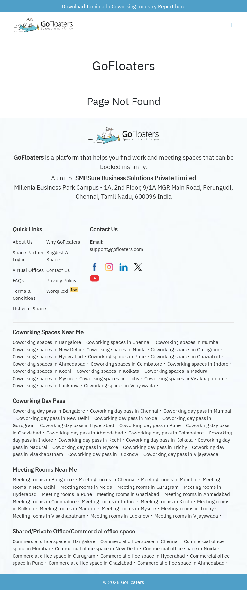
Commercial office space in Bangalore (54, 541)
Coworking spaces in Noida (116, 349)
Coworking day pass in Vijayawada (180, 454)
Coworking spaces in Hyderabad (48, 356)
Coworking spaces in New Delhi (47, 349)
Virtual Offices (28, 270)
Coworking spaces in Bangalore (47, 342)
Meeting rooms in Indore (108, 501)
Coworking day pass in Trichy (155, 447)
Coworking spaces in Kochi (42, 371)
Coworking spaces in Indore (197, 364)
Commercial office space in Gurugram (54, 556)
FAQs (18, 280)
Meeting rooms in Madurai (68, 508)
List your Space (29, 309)
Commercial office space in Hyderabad (142, 556)
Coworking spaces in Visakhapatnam (184, 378)
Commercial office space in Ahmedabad (180, 563)
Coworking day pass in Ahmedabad (84, 433)
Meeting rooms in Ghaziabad (128, 494)
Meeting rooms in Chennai (107, 480)
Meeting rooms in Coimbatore (45, 501)
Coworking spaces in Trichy (109, 378)
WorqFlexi (62, 291)
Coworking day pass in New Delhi (52, 418)
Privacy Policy (61, 280)
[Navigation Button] (232, 25)
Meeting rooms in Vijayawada (186, 516)
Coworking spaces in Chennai (118, 342)
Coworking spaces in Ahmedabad (49, 364)
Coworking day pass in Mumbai (197, 411)
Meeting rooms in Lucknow (119, 516)
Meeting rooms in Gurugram (147, 487)
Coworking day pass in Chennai (124, 411)
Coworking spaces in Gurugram (185, 349)
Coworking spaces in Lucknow (46, 385)
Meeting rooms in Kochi (166, 501)
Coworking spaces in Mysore (43, 378)
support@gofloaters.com (116, 249)
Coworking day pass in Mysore (85, 447)
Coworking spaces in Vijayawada (119, 385)
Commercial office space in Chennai (139, 541)
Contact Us (58, 270)
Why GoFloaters (63, 242)
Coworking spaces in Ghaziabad (185, 356)
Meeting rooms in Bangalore (43, 480)
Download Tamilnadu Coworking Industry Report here (124, 6)
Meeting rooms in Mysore (129, 508)
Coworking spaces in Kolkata (108, 371)
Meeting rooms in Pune (67, 494)
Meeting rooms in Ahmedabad (197, 494)
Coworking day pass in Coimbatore (166, 433)
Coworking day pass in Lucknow (103, 454)
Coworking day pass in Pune (150, 425)
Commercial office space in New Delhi (96, 548)
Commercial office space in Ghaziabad (90, 563)
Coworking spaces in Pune (117, 356)
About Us (22, 242)
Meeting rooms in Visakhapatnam (49, 516)
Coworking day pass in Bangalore (49, 411)
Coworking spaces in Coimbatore (126, 364)
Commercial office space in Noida (179, 548)
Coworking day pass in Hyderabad (77, 425)
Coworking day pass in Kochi (89, 440)
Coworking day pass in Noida (125, 418)
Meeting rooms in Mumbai (169, 480)
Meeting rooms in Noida (86, 487)
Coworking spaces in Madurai (176, 371)
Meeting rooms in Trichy (187, 508)
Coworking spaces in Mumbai (188, 342)
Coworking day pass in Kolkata (159, 440)
